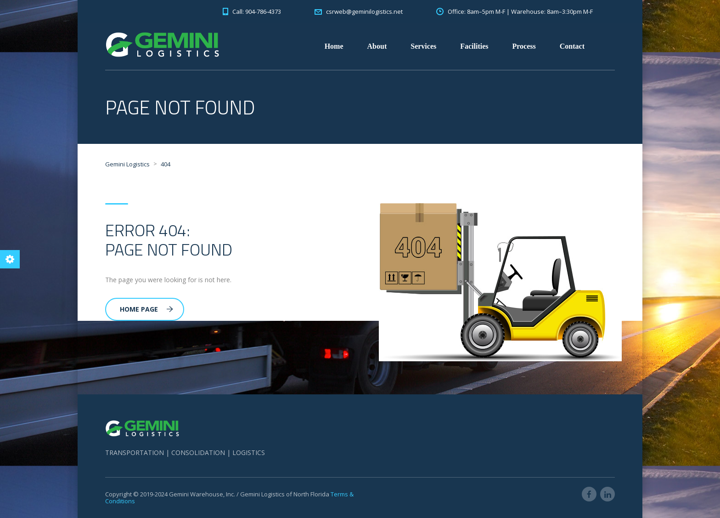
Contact (572, 46)
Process (524, 46)
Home (334, 46)
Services (423, 46)
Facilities (474, 46)
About (377, 46)
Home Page (146, 309)
